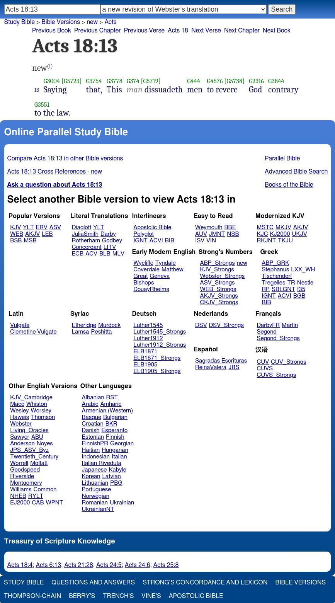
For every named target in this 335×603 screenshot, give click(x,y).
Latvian (111, 476)
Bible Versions (60, 22)
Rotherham (86, 241)
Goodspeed (25, 470)
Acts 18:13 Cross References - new (54, 172)
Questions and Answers (93, 582)
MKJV (283, 227)
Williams (21, 489)
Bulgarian (115, 417)
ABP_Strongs (217, 263)
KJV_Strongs (217, 270)
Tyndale (165, 263)
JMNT (217, 234)
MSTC (265, 227)
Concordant (87, 247)
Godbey (112, 241)
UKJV (299, 234)
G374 (133, 81)
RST (112, 397)
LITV (110, 247)
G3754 (94, 81)
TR (291, 283)
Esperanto (115, 430)
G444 (193, 81)
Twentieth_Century (34, 457)
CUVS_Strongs (276, 375)
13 (36, 89)
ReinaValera (210, 367)
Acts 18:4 (20, 565)
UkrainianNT (98, 509)
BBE (230, 227)
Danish (91, 430)
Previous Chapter (97, 30)
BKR (111, 424)
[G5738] (234, 81)
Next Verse (206, 30)
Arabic (90, 404)
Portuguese (96, 489)
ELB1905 (145, 365)
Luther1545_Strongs (159, 332)
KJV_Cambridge (31, 397)
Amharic (110, 404)
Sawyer (19, 437)
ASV (55, 227)
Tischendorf (277, 276)
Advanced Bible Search (296, 172)
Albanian (93, 397)
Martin (290, 325)
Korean (91, 476)
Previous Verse (144, 30)
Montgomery (26, 483)
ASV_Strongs (217, 283)
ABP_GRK (275, 263)
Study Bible (19, 22)
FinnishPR (95, 443)
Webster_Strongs (222, 276)
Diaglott (81, 227)
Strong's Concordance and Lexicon (205, 582)
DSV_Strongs (226, 325)
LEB (47, 234)
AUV (201, 234)
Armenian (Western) (107, 411)
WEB (16, 234)
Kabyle (117, 470)
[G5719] (151, 81)
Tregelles (273, 283)
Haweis (19, 417)
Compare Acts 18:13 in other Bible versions (65, 158)
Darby (108, 234)
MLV (118, 254)
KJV (15, 227)
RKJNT (266, 241)
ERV (42, 227)
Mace (17, 404)
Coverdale (146, 270)
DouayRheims (151, 289)
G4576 (215, 81)
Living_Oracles (29, 430)
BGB (299, 296)
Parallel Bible (282, 158)
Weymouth (209, 227)
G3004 (52, 81)
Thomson (43, 417)
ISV (199, 241)
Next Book (277, 30)
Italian (119, 457)
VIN (211, 241)
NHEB (18, 496)
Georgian (122, 443)
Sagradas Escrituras (221, 361)
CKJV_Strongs (219, 302)
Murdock (109, 325)
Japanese (94, 470)
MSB (30, 241)
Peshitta (101, 332)
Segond (267, 332)
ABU (37, 437)
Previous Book (51, 30)
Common (45, 489)
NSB (233, 234)
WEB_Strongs (218, 289)
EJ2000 (20, 503)
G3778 (114, 81)
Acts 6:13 (48, 565)
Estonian (93, 437)
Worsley (41, 411)
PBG (116, 483)
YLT (28, 227)
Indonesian (96, 457)
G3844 (276, 81)
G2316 (256, 81)
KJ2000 (280, 234)
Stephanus (275, 270)
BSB (16, 241)
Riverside (22, 476)
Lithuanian (95, 483)
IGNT (140, 241)
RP (266, 289)
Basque (92, 417)
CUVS (265, 368)
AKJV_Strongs (219, 296)
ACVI (156, 241)
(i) (50, 66)
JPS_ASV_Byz (29, 450)
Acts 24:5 (109, 565)
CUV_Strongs (288, 362)
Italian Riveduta (101, 463)
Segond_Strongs (278, 338)
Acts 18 (178, 30)
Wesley (19, 411)
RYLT (35, 496)
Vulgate (19, 325)
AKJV (32, 234)
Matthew (173, 270)
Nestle (305, 283)
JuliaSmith (85, 234)
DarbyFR (268, 325)
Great (140, 276)
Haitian (91, 450)
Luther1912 (148, 338)
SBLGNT (283, 289)
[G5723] (71, 81)
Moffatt (39, 463)
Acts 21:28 (78, 565)
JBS (233, 367)
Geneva (160, 276)
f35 (301, 289)
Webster (21, 424)
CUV (263, 362)
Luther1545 (148, 325)
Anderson (22, 443)
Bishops (143, 283)
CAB (38, 503)
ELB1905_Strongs (156, 371)
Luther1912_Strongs (159, 345)
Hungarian (115, 450)
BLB (105, 254)
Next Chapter (242, 30)
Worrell (19, 463)
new (92, 22)
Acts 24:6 (137, 565)
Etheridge (84, 325)
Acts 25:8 (166, 565)
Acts (110, 22)
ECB (77, 254)
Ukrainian (122, 503)
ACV (91, 254)
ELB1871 (145, 351)
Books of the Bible (289, 185)
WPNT (54, 503)
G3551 (41, 104)
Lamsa (80, 332)
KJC (262, 234)
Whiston (36, 404)
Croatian (93, 424)
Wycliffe (143, 263)
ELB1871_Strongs (156, 358)
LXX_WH (303, 270)
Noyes (45, 443)
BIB (169, 241)
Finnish (115, 437)
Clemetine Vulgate (33, 332)
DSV (201, 325)
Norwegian (95, 496)
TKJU (285, 241)
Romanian (95, 503)
